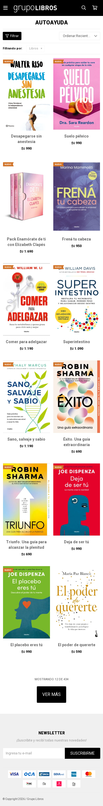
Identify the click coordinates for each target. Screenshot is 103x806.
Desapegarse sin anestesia (26, 139)
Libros (33, 48)
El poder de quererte (76, 645)
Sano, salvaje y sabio (26, 439)
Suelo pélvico (76, 136)
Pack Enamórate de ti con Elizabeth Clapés (26, 242)
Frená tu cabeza (76, 239)
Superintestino (76, 342)
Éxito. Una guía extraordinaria (76, 442)
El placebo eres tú (26, 645)
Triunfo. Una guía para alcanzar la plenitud (26, 545)
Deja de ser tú (76, 542)
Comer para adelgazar (26, 342)
